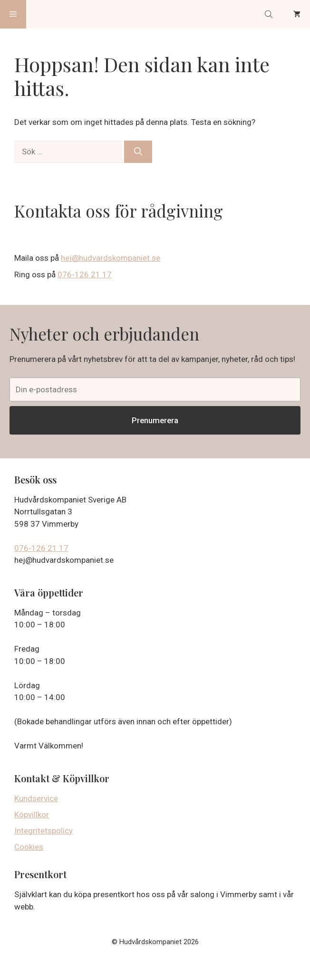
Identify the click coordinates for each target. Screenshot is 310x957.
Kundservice (36, 798)
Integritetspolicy (43, 830)
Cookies (28, 847)
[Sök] (138, 152)
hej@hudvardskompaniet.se (110, 258)
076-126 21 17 (85, 274)
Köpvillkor (31, 814)
